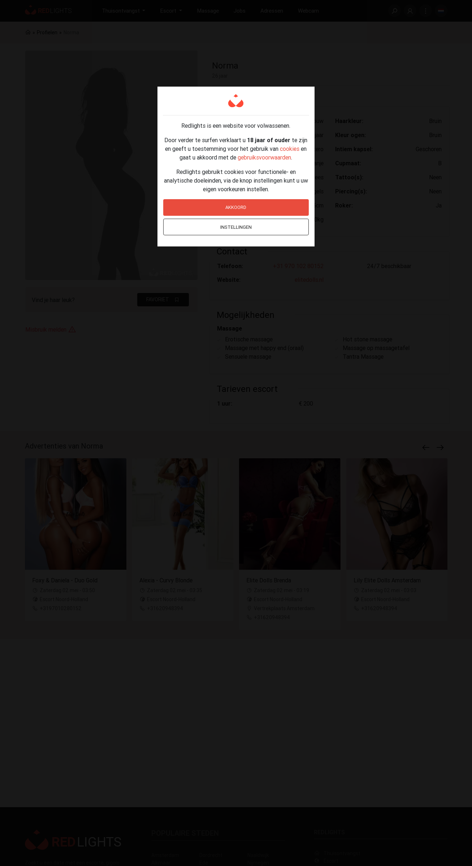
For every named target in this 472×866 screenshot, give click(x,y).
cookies (289, 148)
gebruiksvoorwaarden (264, 157)
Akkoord (235, 207)
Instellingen (236, 227)
